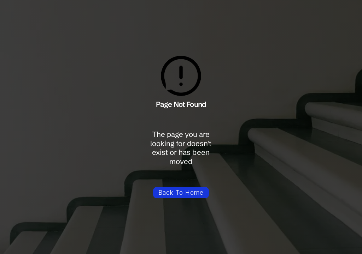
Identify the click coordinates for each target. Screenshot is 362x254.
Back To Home (181, 192)
